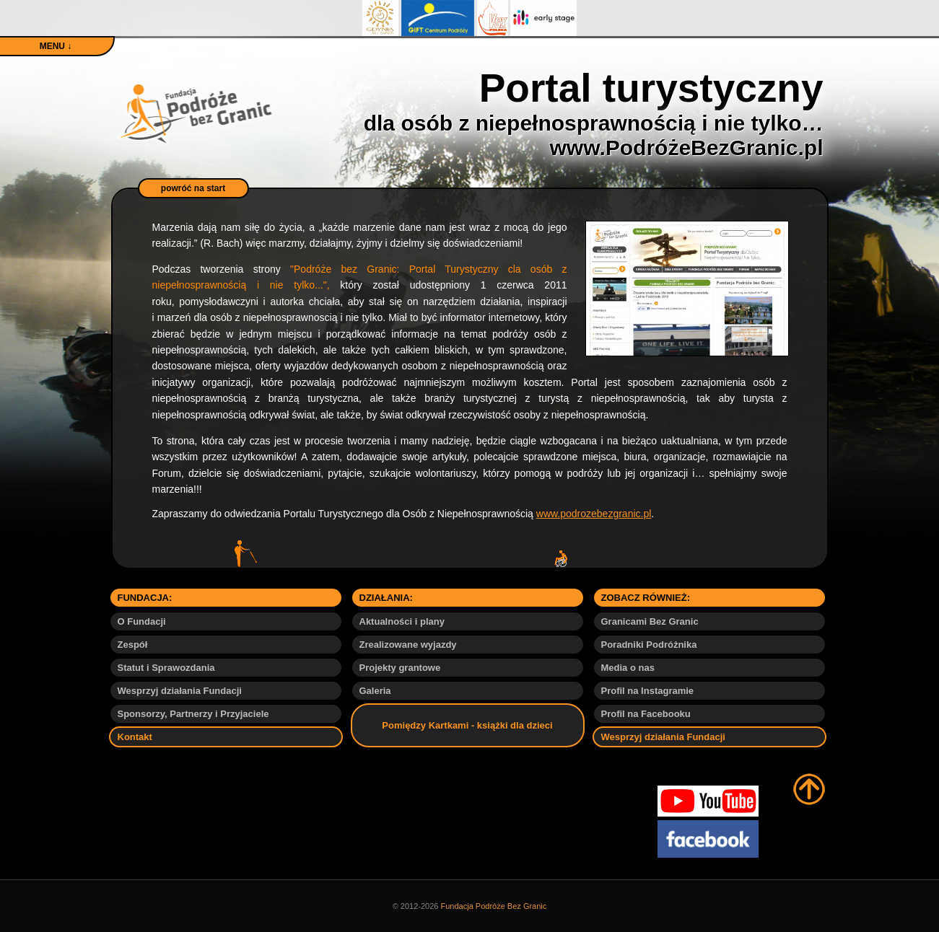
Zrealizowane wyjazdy (408, 644)
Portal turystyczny (594, 112)
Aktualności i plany (402, 621)
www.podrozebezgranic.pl (594, 513)
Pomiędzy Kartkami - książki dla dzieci (467, 725)
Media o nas (628, 667)
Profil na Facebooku (646, 713)
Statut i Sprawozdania (166, 667)
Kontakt (135, 736)
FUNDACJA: (145, 597)
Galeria (375, 690)
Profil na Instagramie (647, 690)
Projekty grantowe (400, 667)
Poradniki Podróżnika (649, 644)
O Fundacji (142, 621)
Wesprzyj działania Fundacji (180, 690)
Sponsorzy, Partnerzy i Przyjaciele (193, 713)
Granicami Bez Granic (650, 621)
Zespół (133, 644)
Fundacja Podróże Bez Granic (494, 906)
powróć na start (193, 188)
